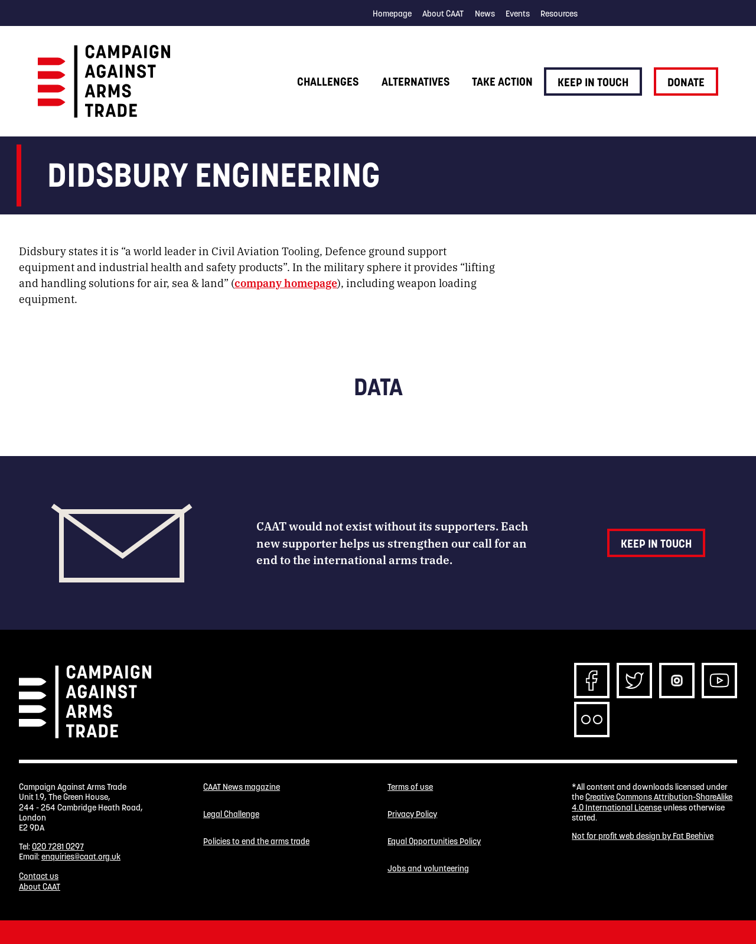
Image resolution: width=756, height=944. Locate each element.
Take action (502, 81)
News (485, 13)
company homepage (285, 282)
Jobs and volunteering (428, 869)
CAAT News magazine (241, 787)
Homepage (392, 13)
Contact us (38, 876)
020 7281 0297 (58, 846)
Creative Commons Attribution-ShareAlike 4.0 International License (652, 802)
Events (518, 13)
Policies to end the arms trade (256, 841)
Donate (686, 82)
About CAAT (443, 13)
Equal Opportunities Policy (434, 841)
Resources (559, 13)
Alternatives (415, 81)
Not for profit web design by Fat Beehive (642, 836)
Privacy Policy (412, 814)
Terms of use (410, 787)
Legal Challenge (231, 814)
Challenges (328, 81)
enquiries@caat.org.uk (80, 856)
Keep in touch (593, 82)
